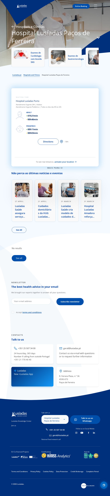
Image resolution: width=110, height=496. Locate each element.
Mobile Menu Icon (96, 6)
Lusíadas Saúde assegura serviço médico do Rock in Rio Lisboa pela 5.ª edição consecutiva (21, 211)
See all (19, 258)
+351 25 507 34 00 (57, 430)
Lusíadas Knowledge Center (21, 421)
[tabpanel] (22, 201)
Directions (48, 141)
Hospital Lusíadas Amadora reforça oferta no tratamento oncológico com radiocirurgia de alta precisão (90, 211)
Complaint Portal (92, 471)
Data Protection (62, 471)
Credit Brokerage (77, 471)
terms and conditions (32, 311)
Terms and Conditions (19, 471)
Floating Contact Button (103, 486)
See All (19, 230)
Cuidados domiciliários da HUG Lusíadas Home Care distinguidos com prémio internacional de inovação (45, 211)
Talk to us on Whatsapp (87, 419)
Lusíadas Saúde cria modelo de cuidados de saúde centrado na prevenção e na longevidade (68, 211)
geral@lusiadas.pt (61, 435)
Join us (13, 425)
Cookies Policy (48, 471)
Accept (29, 311)
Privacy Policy (35, 471)
